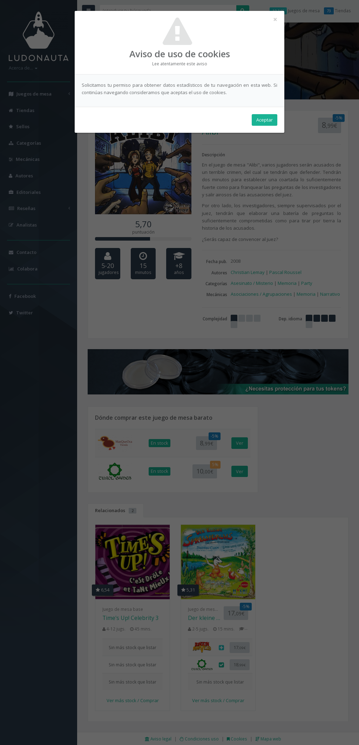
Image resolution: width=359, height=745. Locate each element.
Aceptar (264, 120)
